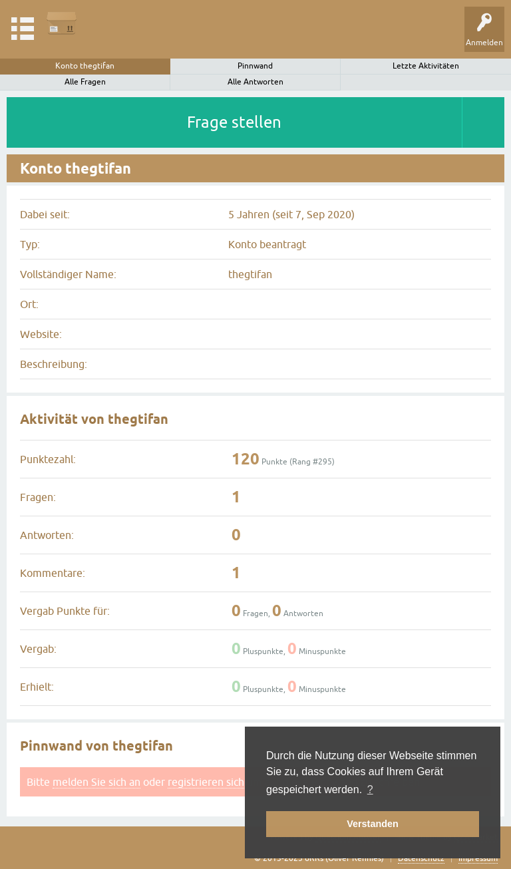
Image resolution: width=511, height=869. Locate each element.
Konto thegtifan (84, 66)
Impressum (478, 858)
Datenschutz (421, 858)
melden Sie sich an (96, 782)
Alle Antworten (255, 82)
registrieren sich (206, 782)
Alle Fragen (85, 82)
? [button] (370, 789)
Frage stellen (234, 122)
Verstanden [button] (373, 823)
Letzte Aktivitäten (426, 66)
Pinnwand (255, 66)
